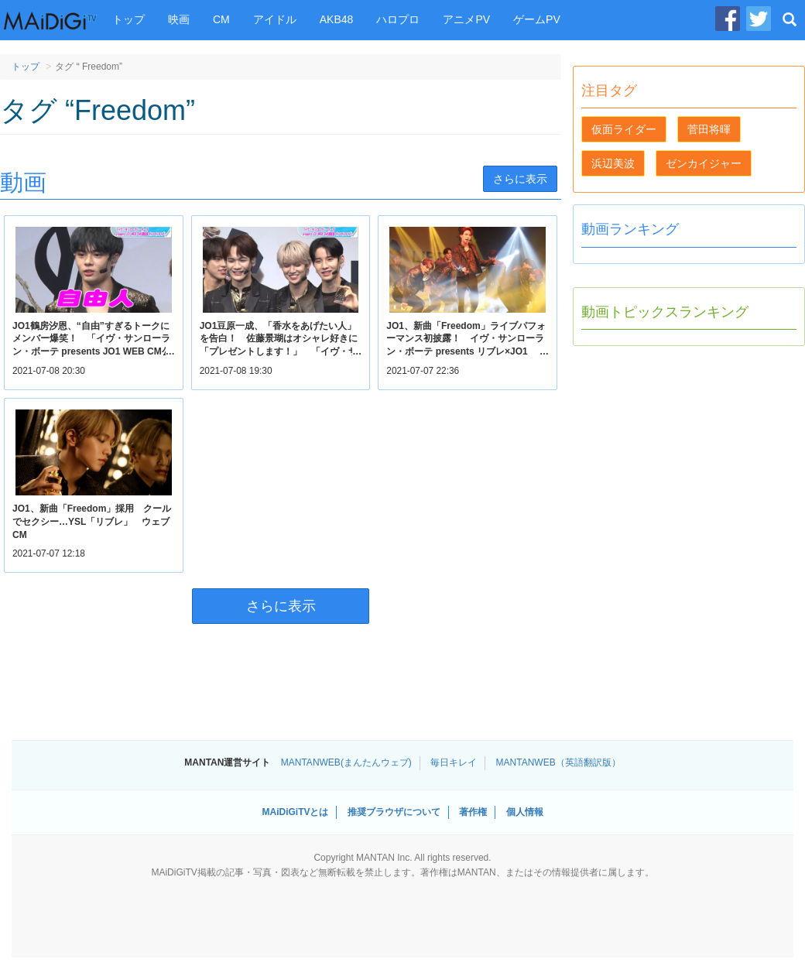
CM (221, 19)
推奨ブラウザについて (394, 812)
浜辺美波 (613, 163)
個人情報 (524, 812)
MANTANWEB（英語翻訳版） (558, 762)
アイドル (274, 19)
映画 (179, 19)
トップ (128, 19)
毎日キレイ (453, 762)
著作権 (473, 812)
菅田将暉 (709, 129)
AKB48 (337, 19)
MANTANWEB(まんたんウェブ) (346, 762)
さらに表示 (520, 179)
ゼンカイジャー (704, 163)
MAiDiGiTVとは (295, 812)
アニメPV (466, 19)
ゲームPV (536, 19)
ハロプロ (398, 19)
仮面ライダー (623, 129)
